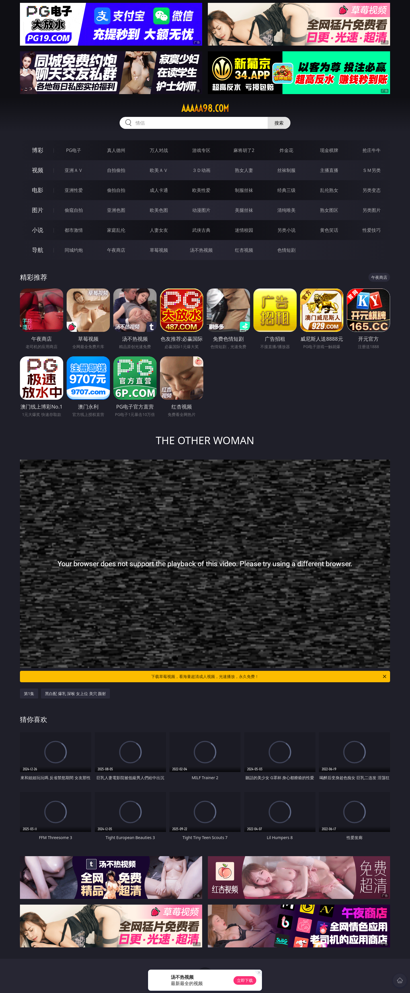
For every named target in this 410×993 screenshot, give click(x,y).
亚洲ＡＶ (74, 170)
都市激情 (74, 230)
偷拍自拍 (116, 190)
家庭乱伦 (116, 230)
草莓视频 (159, 250)
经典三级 (286, 190)
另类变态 (371, 190)
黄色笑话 (329, 230)
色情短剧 (286, 250)
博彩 (37, 150)
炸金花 (286, 150)
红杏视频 (244, 250)
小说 (37, 230)
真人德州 (116, 150)
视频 (37, 170)
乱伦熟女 (329, 190)
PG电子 (73, 150)
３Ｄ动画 (201, 170)
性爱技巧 (371, 230)
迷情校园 (244, 230)
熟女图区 (329, 210)
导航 (37, 250)
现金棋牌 (329, 150)
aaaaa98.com (205, 108)
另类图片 (371, 210)
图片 (37, 210)
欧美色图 (159, 210)
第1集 (29, 693)
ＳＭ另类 (371, 170)
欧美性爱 (201, 190)
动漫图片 (201, 210)
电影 (37, 190)
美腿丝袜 (244, 210)
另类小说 (286, 230)
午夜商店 (116, 250)
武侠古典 (201, 230)
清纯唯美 (286, 210)
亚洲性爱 (74, 190)
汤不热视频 (201, 250)
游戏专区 (201, 150)
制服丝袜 (244, 190)
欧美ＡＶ (159, 170)
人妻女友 (159, 230)
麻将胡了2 (243, 150)
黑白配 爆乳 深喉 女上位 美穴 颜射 (75, 693)
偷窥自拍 (74, 210)
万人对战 (159, 150)
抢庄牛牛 (371, 150)
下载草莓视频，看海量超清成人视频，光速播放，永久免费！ (269, 676)
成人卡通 (159, 190)
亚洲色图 (116, 210)
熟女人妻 (244, 170)
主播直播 (329, 170)
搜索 (279, 123)
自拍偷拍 (116, 170)
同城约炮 (74, 250)
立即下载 (245, 980)
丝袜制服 (286, 170)
